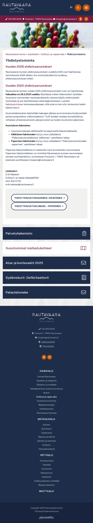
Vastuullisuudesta (46, 449)
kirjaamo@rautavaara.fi (65, 19)
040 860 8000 (13, 19)
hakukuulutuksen (14, 104)
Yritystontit (46, 469)
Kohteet (46, 425)
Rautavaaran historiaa (46, 413)
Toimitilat (46, 465)
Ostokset (46, 445)
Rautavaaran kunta (15, 54)
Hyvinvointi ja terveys (46, 401)
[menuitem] (71, 7)
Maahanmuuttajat (46, 405)
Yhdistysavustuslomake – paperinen (37, 206)
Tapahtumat (46, 433)
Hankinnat (46, 477)
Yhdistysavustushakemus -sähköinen (38, 198)
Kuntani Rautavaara (46, 377)
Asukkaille (33, 54)
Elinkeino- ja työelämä (46, 385)
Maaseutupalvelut (46, 485)
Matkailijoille (46, 419)
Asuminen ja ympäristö (47, 381)
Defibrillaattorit (46, 409)
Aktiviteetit (46, 429)
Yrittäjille (46, 455)
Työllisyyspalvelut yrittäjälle (46, 481)
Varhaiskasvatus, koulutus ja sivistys (46, 389)
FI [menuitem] (71, 7)
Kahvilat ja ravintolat (46, 441)
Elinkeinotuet (47, 473)
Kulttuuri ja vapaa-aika (52, 54)
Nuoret (46, 393)
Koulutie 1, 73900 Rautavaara (37, 19)
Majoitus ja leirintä (46, 437)
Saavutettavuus (51, 511)
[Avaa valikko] (86, 7)
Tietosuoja (39, 511)
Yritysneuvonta (46, 461)
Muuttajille (46, 491)
